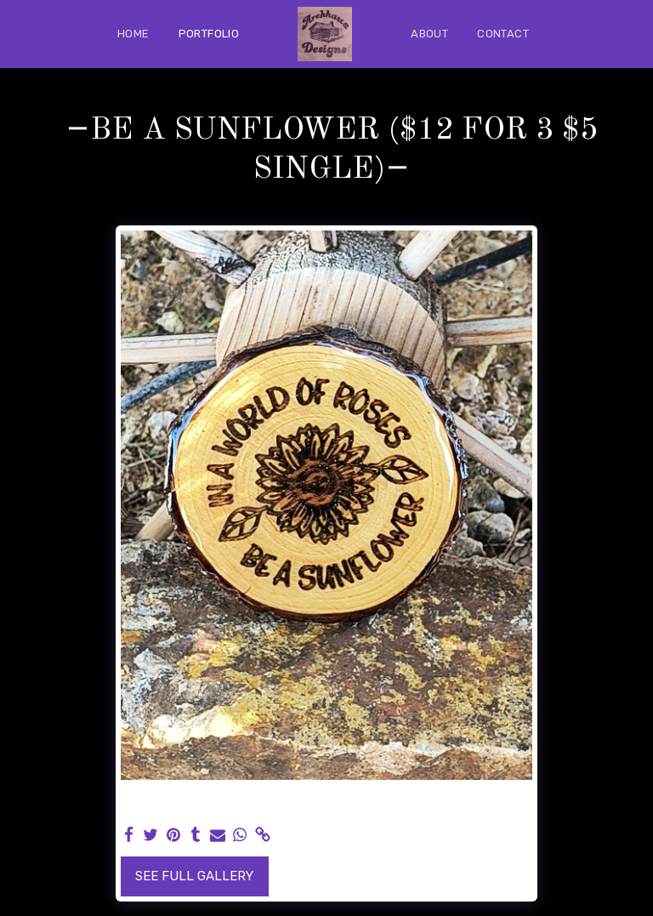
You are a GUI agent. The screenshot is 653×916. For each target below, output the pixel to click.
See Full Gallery (194, 876)
